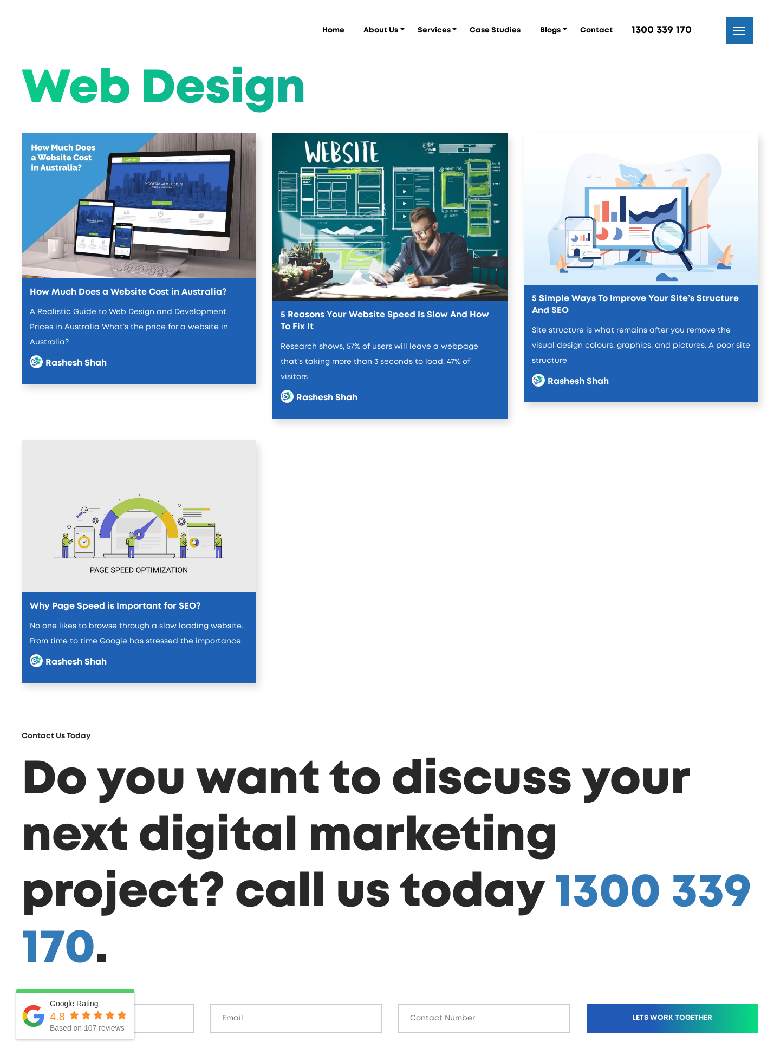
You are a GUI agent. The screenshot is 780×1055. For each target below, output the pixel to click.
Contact (596, 30)
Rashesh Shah (76, 363)
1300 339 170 (662, 30)
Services (434, 30)
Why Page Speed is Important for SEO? (115, 606)
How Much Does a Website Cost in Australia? (128, 292)
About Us (380, 30)
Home (333, 30)
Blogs (550, 30)
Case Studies (495, 30)
